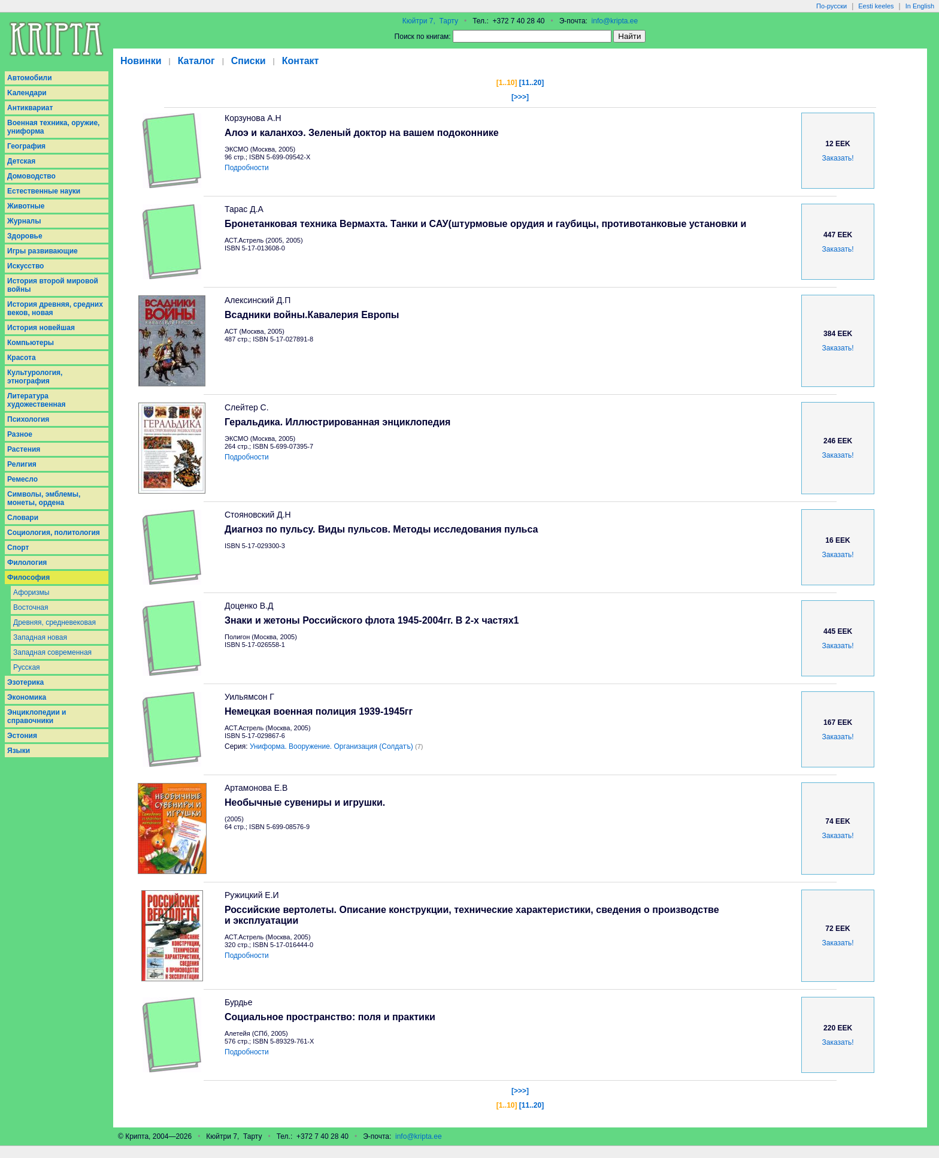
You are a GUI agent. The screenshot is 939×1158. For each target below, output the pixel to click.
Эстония (22, 735)
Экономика (26, 697)
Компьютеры (30, 342)
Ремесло (22, 479)
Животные (26, 206)
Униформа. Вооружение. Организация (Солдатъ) (331, 746)
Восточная (31, 607)
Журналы (24, 221)
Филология (27, 562)
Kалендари (27, 93)
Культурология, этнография (34, 376)
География (26, 146)
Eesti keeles (875, 6)
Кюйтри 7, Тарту (430, 21)
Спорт (18, 547)
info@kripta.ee (615, 21)
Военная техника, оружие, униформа (53, 127)
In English (919, 6)
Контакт (300, 61)
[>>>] (520, 97)
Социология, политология (53, 532)
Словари (22, 517)
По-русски (831, 6)
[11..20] (531, 82)
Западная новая (40, 637)
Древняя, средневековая (54, 622)
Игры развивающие (42, 251)
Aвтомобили (29, 78)
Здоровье (25, 236)
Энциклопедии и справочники (36, 716)
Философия (28, 577)
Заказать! (838, 158)
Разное (19, 434)
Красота (21, 357)
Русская (26, 667)
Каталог (196, 61)
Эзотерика (25, 682)
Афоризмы (31, 592)
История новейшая (41, 327)
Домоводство (31, 176)
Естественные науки (43, 191)
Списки (248, 61)
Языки (18, 750)
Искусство (25, 266)
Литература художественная (36, 400)
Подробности (247, 168)
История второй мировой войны (52, 285)
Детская (21, 161)
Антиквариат (30, 108)
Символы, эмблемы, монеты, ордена (43, 498)
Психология (28, 419)
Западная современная (52, 652)
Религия (22, 464)
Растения (23, 449)
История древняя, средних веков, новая (55, 308)
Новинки (141, 61)
